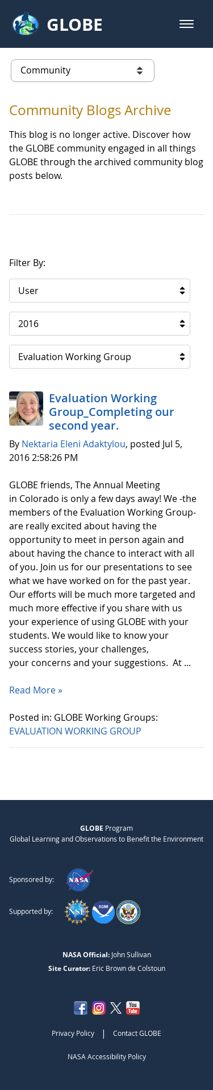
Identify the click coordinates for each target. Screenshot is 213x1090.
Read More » (35, 690)
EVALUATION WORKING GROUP (76, 731)
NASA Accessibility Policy (107, 1056)
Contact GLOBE (137, 1033)
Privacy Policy (73, 1033)
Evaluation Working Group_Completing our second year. (111, 411)
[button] (186, 24)
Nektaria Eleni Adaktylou (74, 444)
